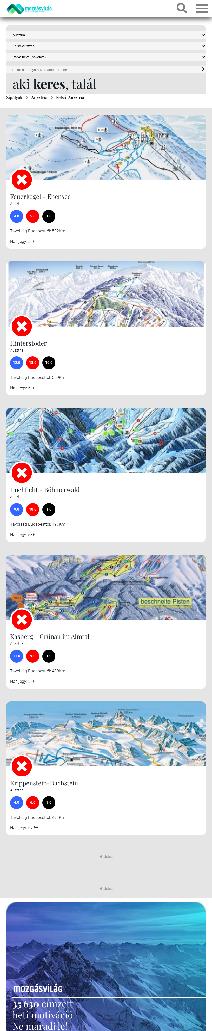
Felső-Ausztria (70, 97)
